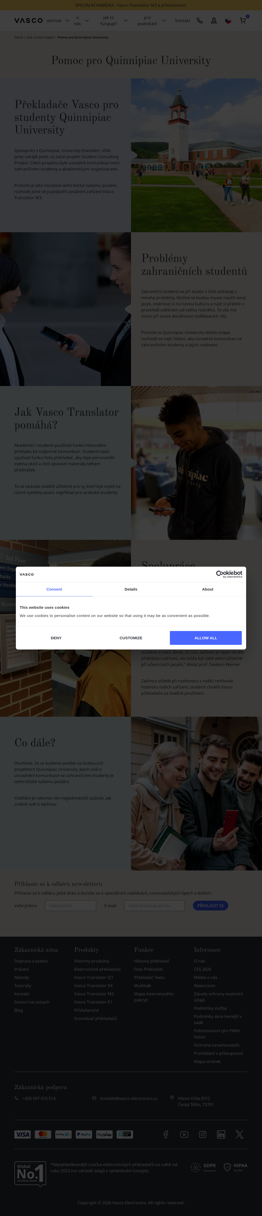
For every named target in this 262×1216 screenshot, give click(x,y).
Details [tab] (131, 589)
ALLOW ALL (205, 637)
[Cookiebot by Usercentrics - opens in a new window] (220, 574)
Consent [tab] (54, 589)
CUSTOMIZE (131, 637)
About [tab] (207, 589)
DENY (56, 637)
